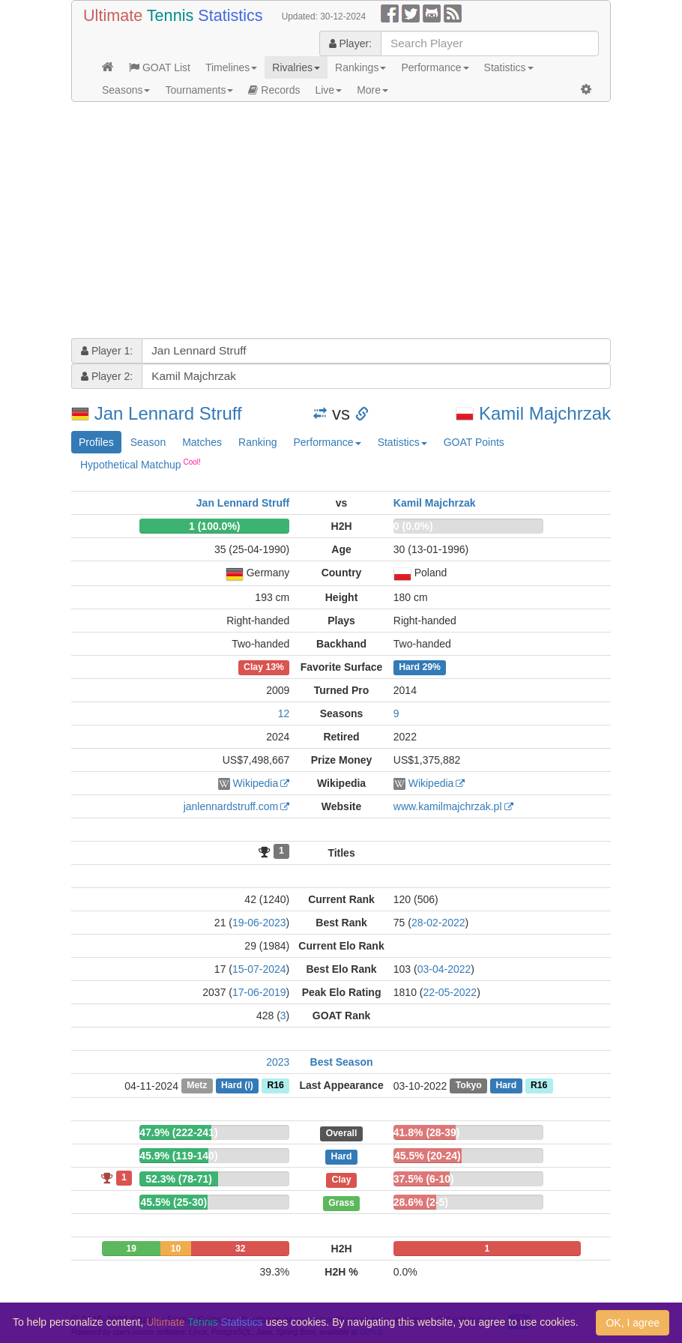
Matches (202, 442)
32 (240, 1248)
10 (176, 1248)
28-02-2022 (438, 923)
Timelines (231, 67)
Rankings (360, 67)
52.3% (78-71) (178, 1179)
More (372, 90)
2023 (277, 1062)
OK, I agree (633, 1323)
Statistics (509, 67)
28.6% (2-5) (420, 1202)
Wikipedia (256, 783)
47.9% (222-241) (178, 1132)
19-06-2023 (259, 923)
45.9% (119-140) (178, 1156)
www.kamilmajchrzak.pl (447, 806)
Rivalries (296, 67)
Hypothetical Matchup (140, 464)
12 (284, 713)
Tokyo (469, 1086)
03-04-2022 (444, 969)
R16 (275, 1086)
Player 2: (107, 376)
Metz (197, 1086)
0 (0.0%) (413, 526)
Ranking (257, 442)
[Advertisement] (341, 222)
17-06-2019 (259, 992)
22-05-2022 (450, 992)
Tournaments (199, 90)
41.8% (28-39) (426, 1132)
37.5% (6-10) (423, 1179)
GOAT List (159, 67)
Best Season (341, 1062)
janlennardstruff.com (231, 806)
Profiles (96, 442)
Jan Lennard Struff (168, 413)
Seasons (126, 90)
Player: (350, 43)
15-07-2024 (259, 969)
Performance (434, 67)
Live (328, 90)
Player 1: (107, 351)
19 (131, 1248)
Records (274, 90)
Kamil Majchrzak (545, 413)
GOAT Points (474, 442)
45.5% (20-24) (427, 1156)
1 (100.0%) (214, 526)
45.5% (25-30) (173, 1202)
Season (148, 442)
